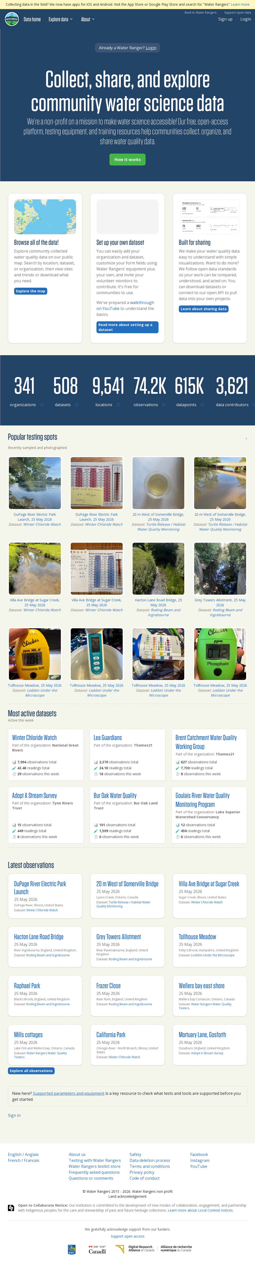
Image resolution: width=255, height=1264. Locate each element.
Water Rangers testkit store (94, 1166)
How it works (128, 159)
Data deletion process (150, 1160)
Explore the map (30, 291)
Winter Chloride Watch (42, 524)
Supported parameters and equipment (68, 1093)
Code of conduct (145, 1178)
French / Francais (23, 1160)
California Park (110, 1034)
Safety (135, 1154)
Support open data (237, 12)
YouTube (198, 1166)
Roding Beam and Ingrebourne (164, 612)
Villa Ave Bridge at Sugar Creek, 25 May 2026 (35, 602)
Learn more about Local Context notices (200, 1210)
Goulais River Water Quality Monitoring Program (203, 799)
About (88, 19)
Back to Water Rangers (200, 12)
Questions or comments (91, 1178)
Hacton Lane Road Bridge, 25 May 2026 (158, 602)
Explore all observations (31, 1070)
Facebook (199, 1154)
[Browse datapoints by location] (189, 385)
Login (245, 19)
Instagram (199, 1160)
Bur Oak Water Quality (115, 795)
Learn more (240, 4)
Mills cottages (28, 1034)
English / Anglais (23, 1154)
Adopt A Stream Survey (34, 795)
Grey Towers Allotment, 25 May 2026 (220, 602)
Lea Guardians (108, 737)
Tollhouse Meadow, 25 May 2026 (35, 685)
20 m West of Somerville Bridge (127, 883)
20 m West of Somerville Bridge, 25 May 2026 (158, 517)
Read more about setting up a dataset (125, 327)
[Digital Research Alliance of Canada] (153, 1250)
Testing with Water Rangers (95, 1160)
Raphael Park (27, 985)
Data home (32, 19)
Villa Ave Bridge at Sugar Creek (209, 883)
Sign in (14, 1115)
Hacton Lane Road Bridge (39, 936)
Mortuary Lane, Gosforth (202, 1034)
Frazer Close (108, 985)
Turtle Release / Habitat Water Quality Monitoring (161, 527)
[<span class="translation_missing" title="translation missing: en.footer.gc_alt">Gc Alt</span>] (97, 1250)
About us (77, 1154)
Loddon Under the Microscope (41, 693)
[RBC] (71, 1250)
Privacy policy (142, 1172)
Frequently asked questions (94, 1172)
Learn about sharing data (204, 308)
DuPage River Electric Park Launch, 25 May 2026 (35, 517)
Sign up (225, 19)
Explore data (61, 19)
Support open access (127, 1236)
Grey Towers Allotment (118, 936)
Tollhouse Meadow (197, 936)
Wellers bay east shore (202, 985)
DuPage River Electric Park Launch (40, 887)
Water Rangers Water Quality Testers (205, 1006)
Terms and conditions (150, 1166)
